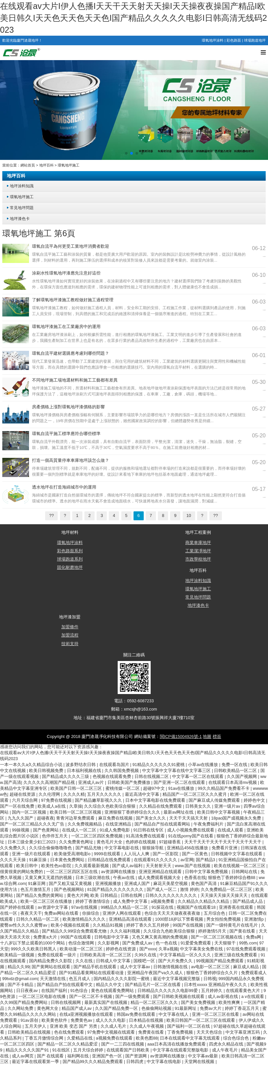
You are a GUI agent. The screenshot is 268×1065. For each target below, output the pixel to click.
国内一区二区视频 (29, 812)
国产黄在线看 (242, 931)
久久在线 (84, 961)
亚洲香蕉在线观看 (236, 907)
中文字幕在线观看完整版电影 (181, 1050)
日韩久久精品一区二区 (38, 919)
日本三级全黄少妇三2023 (32, 842)
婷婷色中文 (255, 800)
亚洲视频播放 (108, 883)
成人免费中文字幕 (131, 901)
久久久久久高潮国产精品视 (49, 782)
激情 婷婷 (189, 889)
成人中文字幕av (135, 967)
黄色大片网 (77, 895)
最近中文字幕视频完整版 (177, 978)
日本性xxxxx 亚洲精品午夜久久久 (216, 984)
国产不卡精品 (21, 984)
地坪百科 (46, 165)
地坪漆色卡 (20, 218)
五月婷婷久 (212, 990)
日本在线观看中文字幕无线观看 (190, 1038)
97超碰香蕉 (170, 842)
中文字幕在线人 (174, 1014)
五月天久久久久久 (105, 794)
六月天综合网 (25, 800)
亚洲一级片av (227, 806)
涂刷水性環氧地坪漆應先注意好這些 (66, 273)
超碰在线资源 (23, 794)
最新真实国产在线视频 (106, 1002)
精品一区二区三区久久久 (155, 1002)
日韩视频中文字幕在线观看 (237, 854)
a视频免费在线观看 (115, 1038)
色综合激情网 (81, 943)
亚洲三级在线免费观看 (236, 955)
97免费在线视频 (57, 800)
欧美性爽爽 (230, 1002)
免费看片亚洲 (225, 848)
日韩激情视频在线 (171, 967)
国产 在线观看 (51, 1056)
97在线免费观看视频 (246, 949)
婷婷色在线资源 (121, 949)
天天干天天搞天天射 (189, 818)
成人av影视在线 (223, 996)
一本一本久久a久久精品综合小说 (32, 764)
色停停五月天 (55, 836)
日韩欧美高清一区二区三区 (106, 955)
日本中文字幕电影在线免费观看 (156, 800)
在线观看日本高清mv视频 (233, 782)
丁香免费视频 (180, 1032)
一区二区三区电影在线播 (42, 996)
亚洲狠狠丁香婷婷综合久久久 (133, 812)
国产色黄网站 (46, 830)
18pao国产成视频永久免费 (236, 818)
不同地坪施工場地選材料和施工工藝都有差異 (75, 380)
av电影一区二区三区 (211, 967)
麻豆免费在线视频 (116, 818)
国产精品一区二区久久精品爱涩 (68, 1044)
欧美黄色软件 (55, 1020)
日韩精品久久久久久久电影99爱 (168, 990)
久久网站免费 (21, 1008)
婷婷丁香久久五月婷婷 (148, 925)
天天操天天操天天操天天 (224, 895)
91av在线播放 (181, 788)
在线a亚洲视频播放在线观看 (86, 1014)
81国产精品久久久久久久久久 (116, 889)
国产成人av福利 (127, 865)
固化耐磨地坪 (70, 567)
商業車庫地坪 (198, 542)
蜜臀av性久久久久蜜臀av (24, 925)
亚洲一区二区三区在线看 (216, 1014)
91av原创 (29, 1020)
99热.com (248, 943)
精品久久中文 (109, 984)
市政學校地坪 (198, 559)
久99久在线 (146, 955)
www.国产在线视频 (193, 865)
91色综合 (79, 990)
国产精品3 (206, 860)
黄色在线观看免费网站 (113, 990)
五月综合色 (215, 913)
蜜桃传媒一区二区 (123, 788)
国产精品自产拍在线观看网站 (163, 824)
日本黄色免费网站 (68, 860)
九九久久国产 (21, 818)
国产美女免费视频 (199, 1002)
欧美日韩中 (27, 865)
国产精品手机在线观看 (96, 967)
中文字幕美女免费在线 (202, 949)
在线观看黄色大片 (243, 990)
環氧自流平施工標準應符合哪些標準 (66, 433)
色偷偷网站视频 (157, 1008)
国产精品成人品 (248, 901)
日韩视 (209, 978)
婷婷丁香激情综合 (93, 901)
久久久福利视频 (125, 931)
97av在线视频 (85, 907)
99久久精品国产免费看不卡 (224, 788)
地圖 (207, 736)
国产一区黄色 (195, 854)
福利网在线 (78, 1056)
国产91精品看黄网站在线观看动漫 (92, 973)
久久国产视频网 (242, 776)
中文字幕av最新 (203, 1056)
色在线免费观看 (69, 1032)
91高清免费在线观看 (146, 836)
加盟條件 (69, 627)
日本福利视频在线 (85, 770)
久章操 (75, 806)
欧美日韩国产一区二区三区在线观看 (201, 1020)
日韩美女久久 (198, 806)
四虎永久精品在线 (227, 1044)
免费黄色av (82, 1020)
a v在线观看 (253, 996)
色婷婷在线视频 (141, 842)
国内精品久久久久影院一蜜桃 (122, 978)
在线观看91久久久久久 (156, 860)
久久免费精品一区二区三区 (227, 889)
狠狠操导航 (153, 848)
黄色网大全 (48, 1008)
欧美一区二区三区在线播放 (46, 901)
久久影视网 (109, 943)
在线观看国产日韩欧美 (128, 1050)
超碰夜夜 (45, 818)
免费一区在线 (235, 764)
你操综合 (91, 913)
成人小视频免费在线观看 (191, 830)
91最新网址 (186, 1008)
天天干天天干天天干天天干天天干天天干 (223, 842)
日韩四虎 (135, 1061)
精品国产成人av (77, 1008)
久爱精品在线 (80, 1038)
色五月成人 (80, 978)
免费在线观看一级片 (57, 955)
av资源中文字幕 (53, 907)
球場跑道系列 (70, 559)
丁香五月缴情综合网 (45, 1038)
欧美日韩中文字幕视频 (219, 812)
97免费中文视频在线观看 (111, 1032)
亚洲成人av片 (91, 782)
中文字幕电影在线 (122, 848)
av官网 (186, 860)
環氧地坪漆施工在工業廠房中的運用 (66, 326)
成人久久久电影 (111, 1020)
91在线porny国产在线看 (191, 836)
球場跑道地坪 (255, 40)
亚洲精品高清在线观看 (131, 919)
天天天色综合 (209, 1032)
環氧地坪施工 (68, 165)
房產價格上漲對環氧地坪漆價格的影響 (68, 407)
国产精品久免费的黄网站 (40, 895)
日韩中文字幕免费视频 (207, 871)
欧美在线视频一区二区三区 (240, 865)
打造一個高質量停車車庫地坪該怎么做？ (70, 460)
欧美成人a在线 (52, 806)
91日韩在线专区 (149, 830)
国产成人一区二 (162, 889)
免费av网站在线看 (62, 913)
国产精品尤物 (89, 848)
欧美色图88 (147, 1038)
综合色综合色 (236, 1038)
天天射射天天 (159, 865)
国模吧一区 (145, 961)
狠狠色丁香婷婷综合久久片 (212, 973)
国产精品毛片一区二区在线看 (153, 984)
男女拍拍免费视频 (224, 919)
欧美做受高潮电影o (73, 854)
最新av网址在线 (179, 812)
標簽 (217, 736)
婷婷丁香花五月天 (242, 1008)
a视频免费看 (163, 901)
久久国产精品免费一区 (117, 1008)
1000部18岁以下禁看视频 (179, 919)
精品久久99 (18, 967)
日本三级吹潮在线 (93, 877)
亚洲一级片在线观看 (32, 854)
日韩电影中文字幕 (112, 937)
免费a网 (254, 937)
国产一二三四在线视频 (123, 1044)
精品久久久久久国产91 (28, 1050)
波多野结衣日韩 (81, 764)
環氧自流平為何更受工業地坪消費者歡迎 (70, 246)
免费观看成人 (254, 973)
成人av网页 (23, 1056)
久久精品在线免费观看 (161, 806)
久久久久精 (74, 794)
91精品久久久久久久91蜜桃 (159, 764)
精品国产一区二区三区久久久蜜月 (195, 794)
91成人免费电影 (115, 830)
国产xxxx (147, 949)
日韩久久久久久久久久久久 (171, 895)
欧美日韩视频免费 (47, 770)
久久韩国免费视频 (122, 770)
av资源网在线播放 (119, 871)
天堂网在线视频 (200, 1061)
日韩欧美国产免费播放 (129, 782)
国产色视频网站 (69, 889)
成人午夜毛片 (225, 1050)
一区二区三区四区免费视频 (97, 836)
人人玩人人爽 (137, 854)
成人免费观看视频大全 (160, 877)
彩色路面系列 (70, 551)
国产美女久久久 (151, 818)
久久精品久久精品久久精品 (204, 901)
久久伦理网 (50, 794)
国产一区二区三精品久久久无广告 (33, 824)
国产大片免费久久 (176, 961)
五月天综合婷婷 (88, 1050)
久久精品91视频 (108, 925)
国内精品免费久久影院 (51, 961)
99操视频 (21, 830)
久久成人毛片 (114, 1026)
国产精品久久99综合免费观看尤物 (75, 931)
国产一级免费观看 (133, 996)
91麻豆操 (38, 860)
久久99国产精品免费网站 (24, 1002)
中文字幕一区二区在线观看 (198, 776)
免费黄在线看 (151, 1032)
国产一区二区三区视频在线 (217, 937)
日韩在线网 (132, 895)
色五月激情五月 (36, 889)
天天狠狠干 (225, 943)
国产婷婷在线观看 (18, 907)
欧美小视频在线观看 (71, 925)
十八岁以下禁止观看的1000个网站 (33, 943)
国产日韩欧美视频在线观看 (179, 996)
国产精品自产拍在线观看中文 (65, 984)
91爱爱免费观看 (196, 943)
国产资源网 (136, 1056)
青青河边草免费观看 (76, 818)
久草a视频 (168, 949)
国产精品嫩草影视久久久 (99, 800)
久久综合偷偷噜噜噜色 (51, 848)
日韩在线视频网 (66, 1002)
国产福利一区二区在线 (189, 1026)
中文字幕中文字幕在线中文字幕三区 (177, 770)
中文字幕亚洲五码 (243, 1032)
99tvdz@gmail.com (20, 978)
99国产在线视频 (188, 925)
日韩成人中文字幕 (114, 961)
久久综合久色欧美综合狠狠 (110, 806)
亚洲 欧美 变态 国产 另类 (74, 1026)
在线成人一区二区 (80, 830)
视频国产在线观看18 (197, 907)
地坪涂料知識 (22, 186)
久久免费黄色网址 (77, 842)
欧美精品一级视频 (18, 955)
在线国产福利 (54, 990)
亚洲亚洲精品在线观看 (161, 871)
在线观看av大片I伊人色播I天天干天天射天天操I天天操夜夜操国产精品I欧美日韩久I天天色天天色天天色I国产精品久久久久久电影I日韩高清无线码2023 (133, 17)
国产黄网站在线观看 (52, 967)
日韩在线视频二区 (152, 776)
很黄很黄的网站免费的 (22, 871)
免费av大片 (211, 1008)
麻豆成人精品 (246, 967)
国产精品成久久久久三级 (66, 776)
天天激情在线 (53, 978)
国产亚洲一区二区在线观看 (180, 782)
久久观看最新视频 (92, 865)
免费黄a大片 (45, 937)
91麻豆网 (37, 883)
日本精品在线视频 (146, 1020)
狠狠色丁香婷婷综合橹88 (232, 877)
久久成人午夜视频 (147, 1026)
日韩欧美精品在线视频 (30, 1032)
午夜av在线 (124, 877)
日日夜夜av (27, 990)
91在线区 (61, 1050)
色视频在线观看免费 (113, 776)
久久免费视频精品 (85, 824)
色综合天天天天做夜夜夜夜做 (172, 913)
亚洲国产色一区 (107, 1056)
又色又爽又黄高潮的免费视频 (160, 937)
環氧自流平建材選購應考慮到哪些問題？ (70, 353)
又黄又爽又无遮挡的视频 (49, 877)
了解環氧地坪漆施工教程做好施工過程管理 (72, 300)
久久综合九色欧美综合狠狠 (169, 931)
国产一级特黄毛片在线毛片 (232, 925)
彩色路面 (233, 40)
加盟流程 (69, 635)
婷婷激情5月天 (212, 931)
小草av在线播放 (203, 764)
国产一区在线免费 (18, 806)
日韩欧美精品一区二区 (236, 770)
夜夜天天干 (31, 913)
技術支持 (69, 644)
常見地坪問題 (22, 207)
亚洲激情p (254, 919)
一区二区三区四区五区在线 (72, 871)
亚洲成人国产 (137, 883)
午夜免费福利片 (209, 824)
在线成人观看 (231, 830)
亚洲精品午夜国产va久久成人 (155, 973)
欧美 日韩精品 (104, 895)
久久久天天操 (13, 860)
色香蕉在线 (195, 877)
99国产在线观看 (76, 937)
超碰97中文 (154, 788)
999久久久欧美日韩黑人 (34, 949)
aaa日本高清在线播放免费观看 (177, 1044)
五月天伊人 (36, 1026)
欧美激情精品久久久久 (85, 919)
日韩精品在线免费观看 (110, 860)
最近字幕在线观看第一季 (36, 1061)
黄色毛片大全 (110, 842)
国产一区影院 (166, 854)
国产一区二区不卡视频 (91, 996)
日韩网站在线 (244, 871)
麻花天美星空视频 (171, 883)
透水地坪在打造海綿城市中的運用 (64, 487)
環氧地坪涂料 (212, 40)
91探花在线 (163, 907)
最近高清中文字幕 (143, 794)
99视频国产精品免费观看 (220, 961)
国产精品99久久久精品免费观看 (93, 1061)
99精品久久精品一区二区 (125, 907)
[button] (126, 153)
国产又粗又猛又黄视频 (71, 883)
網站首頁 (27, 165)
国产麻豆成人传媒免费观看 (215, 800)
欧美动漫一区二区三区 (82, 949)
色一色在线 (167, 943)
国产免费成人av (138, 943)
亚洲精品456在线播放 (188, 848)
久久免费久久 (13, 848)
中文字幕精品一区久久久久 (186, 955)
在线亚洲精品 (119, 824)
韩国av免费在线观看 (137, 1014)
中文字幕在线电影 (164, 1061)
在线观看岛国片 (115, 764)
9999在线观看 (108, 854)
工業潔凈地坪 (198, 551)
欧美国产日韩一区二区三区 (76, 788)
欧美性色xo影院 (57, 865)
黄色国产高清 (204, 883)
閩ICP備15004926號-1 (181, 736)
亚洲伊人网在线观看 (122, 913)
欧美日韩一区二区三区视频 (76, 812)
